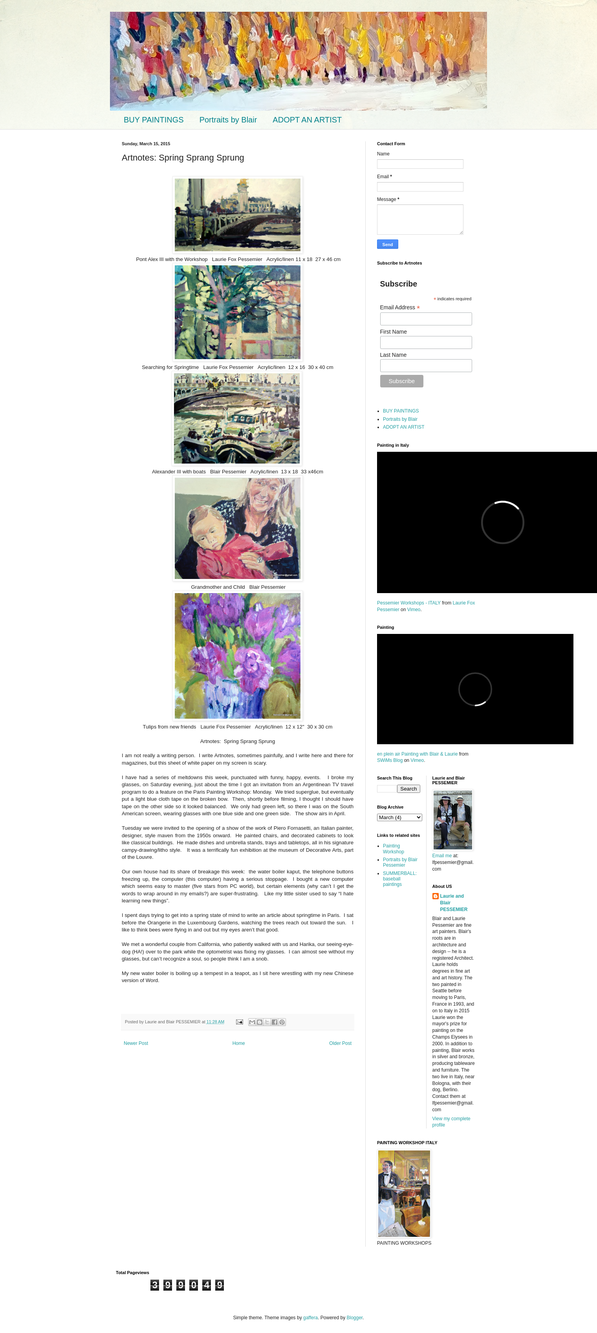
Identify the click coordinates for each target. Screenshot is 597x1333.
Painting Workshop (393, 848)
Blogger (355, 1317)
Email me (442, 855)
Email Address (400, 307)
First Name (393, 332)
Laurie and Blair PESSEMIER (454, 902)
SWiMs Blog (390, 760)
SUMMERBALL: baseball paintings (400, 879)
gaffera (310, 1317)
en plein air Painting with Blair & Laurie (417, 754)
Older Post (340, 1043)
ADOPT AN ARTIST (307, 119)
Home (239, 1043)
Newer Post (136, 1043)
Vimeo (414, 609)
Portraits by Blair (228, 119)
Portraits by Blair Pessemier (400, 862)
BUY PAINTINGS (154, 119)
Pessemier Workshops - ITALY (409, 603)
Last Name (393, 355)
